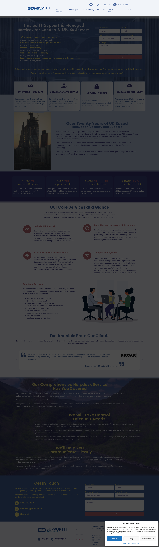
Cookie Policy (126, 543)
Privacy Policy (135, 543)
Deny (131, 539)
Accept (114, 539)
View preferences (148, 539)
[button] (155, 523)
